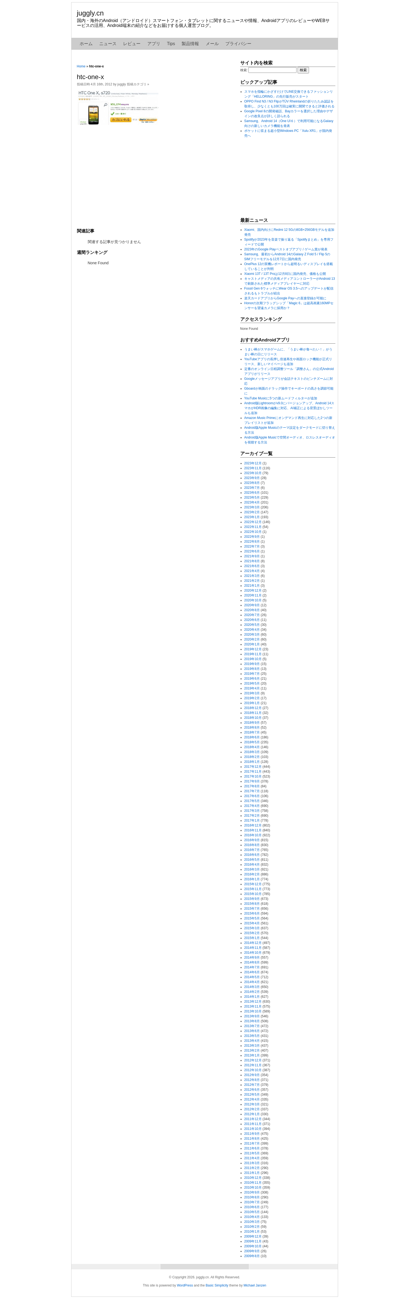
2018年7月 (252, 732)
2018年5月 (252, 742)
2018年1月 (252, 762)
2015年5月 (252, 918)
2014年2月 (252, 992)
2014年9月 (252, 957)
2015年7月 (252, 908)
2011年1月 (252, 1173)
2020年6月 (252, 620)
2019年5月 (252, 683)
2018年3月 (252, 752)
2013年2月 (252, 1050)
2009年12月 (253, 1236)
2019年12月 (253, 649)
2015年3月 (252, 928)
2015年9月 (252, 899)
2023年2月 (252, 512)
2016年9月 (252, 840)
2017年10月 (253, 776)
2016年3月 (252, 869)
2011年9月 (252, 1134)
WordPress (185, 1285)
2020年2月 (252, 639)
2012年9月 (252, 1075)
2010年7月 (252, 1202)
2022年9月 (252, 537)
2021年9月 (252, 556)
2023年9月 (252, 478)
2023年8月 (252, 483)
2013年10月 (253, 1011)
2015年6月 (252, 913)
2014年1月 (252, 997)
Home (81, 66)
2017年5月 (252, 801)
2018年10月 (253, 718)
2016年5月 (252, 860)
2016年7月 (252, 850)
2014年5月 (252, 977)
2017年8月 (252, 786)
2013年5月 (252, 1036)
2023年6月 (252, 493)
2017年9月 (252, 781)
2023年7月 (252, 488)
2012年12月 (253, 1060)
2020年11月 (253, 595)
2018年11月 (253, 713)
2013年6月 (252, 1031)
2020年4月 (252, 630)
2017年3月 (252, 811)
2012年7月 (252, 1085)
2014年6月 (252, 972)
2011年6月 (252, 1148)
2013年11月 (253, 1006)
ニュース (108, 43)
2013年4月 (252, 1041)
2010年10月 (253, 1187)
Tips (171, 43)
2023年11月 (253, 468)
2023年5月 (252, 497)
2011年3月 (252, 1163)
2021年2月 (252, 581)
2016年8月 (252, 845)
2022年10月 (253, 532)
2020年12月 (253, 590)
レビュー (132, 43)
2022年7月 (252, 546)
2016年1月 (252, 879)
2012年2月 (252, 1109)
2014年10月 (253, 953)
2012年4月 (252, 1099)
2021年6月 (252, 566)
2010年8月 (252, 1197)
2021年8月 (252, 561)
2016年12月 (253, 825)
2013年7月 (252, 1026)
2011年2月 (252, 1168)
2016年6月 (252, 855)
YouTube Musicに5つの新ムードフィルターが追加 (280, 398)
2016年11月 (253, 830)
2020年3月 (252, 634)
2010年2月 (252, 1227)
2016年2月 (252, 874)
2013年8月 (252, 1021)
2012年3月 (252, 1104)
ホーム (86, 43)
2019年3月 (252, 693)
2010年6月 (252, 1207)
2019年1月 (252, 703)
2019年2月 (252, 698)
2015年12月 (253, 884)
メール (212, 43)
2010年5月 (252, 1212)
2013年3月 (252, 1046)
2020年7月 (252, 615)
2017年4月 (252, 806)
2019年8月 (252, 669)
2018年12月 (253, 708)
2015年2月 (252, 933)
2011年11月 (253, 1124)
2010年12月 (253, 1178)
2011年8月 (252, 1138)
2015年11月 (253, 889)
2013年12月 (253, 1001)
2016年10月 (253, 835)
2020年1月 (252, 644)
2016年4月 (252, 864)
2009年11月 (253, 1241)
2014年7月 (252, 967)
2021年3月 (252, 576)
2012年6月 (252, 1090)
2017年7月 (252, 791)
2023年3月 (252, 507)
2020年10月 (253, 600)
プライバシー (238, 43)
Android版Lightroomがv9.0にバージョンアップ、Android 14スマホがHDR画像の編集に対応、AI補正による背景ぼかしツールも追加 (289, 408)
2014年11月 (253, 948)
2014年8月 (252, 962)
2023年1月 (252, 517)
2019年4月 (252, 688)
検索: (244, 70)
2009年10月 (253, 1246)
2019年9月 (252, 664)
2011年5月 (252, 1153)
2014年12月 (253, 943)
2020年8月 (252, 610)
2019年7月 (252, 674)
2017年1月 (252, 820)
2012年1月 (252, 1114)
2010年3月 (252, 1222)
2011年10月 (253, 1129)
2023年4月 (252, 502)
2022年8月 (252, 541)
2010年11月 (253, 1183)
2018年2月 (252, 757)
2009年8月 (252, 1256)
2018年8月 (252, 727)
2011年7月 (252, 1143)
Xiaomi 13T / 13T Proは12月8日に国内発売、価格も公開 (285, 274)
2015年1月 (252, 938)
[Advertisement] (156, 176)
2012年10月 (253, 1070)
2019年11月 (253, 654)
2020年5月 (252, 625)
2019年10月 (253, 659)
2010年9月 (252, 1192)
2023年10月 (253, 473)
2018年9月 (252, 723)
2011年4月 (252, 1158)
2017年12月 (253, 767)
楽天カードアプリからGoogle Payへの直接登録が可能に (285, 298)
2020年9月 (252, 605)
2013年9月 (252, 1016)
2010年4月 (252, 1217)
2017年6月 (252, 796)
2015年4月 (252, 923)
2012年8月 (252, 1080)
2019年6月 (252, 678)
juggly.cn (90, 13)
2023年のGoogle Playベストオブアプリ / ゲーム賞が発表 (285, 249)
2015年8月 (252, 904)
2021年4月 (252, 571)
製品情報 (190, 43)
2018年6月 (252, 737)
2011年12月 (253, 1119)
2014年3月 (252, 987)
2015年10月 (253, 894)
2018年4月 (252, 747)
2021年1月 (252, 586)
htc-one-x (90, 76)
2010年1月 (252, 1231)
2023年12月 (253, 463)
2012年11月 (253, 1065)
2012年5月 (252, 1094)
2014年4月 (252, 982)
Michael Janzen (254, 1285)
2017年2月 (252, 816)
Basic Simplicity (217, 1285)
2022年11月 (253, 527)
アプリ (153, 43)
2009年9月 (252, 1251)
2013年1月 (252, 1055)
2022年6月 (252, 551)
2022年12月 (253, 522)
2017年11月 (253, 771)
